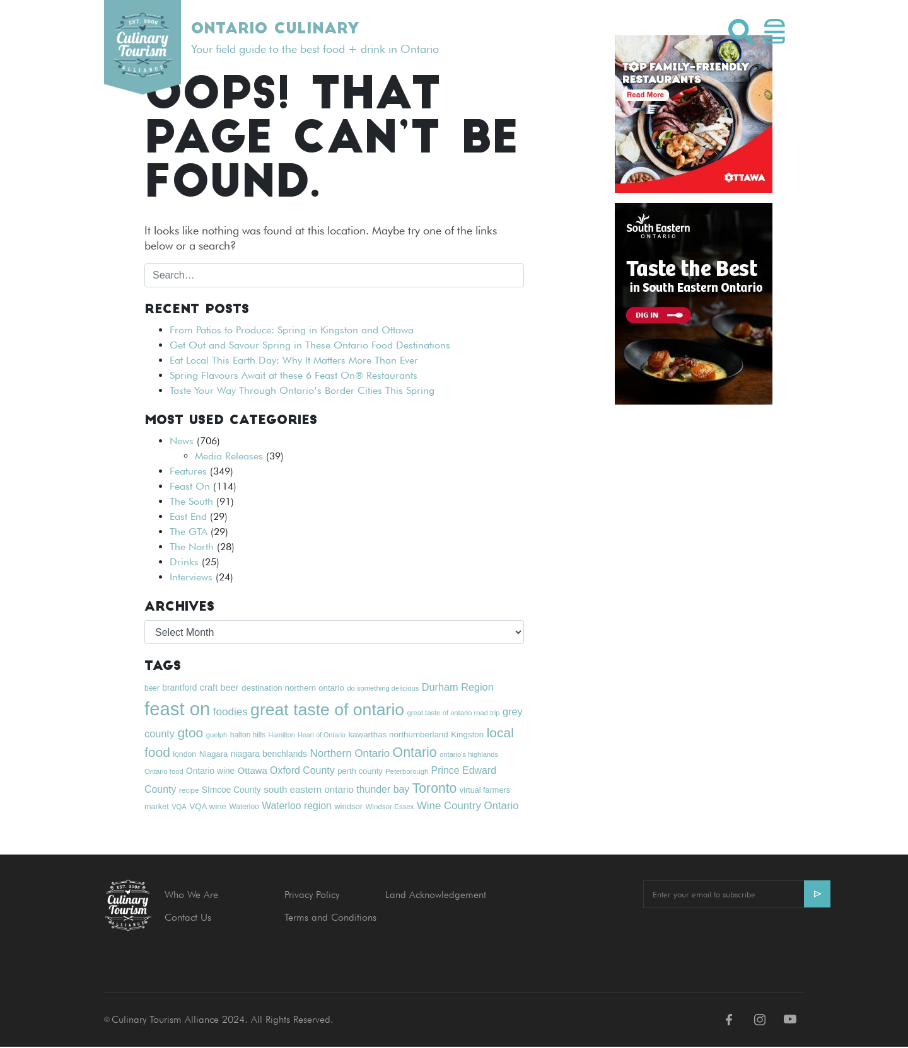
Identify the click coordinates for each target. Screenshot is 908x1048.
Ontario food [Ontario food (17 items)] (163, 771)
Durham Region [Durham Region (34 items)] (458, 687)
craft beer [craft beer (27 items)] (219, 687)
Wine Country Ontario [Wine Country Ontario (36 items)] (468, 806)
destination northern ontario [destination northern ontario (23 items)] (293, 688)
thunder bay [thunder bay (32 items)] (382, 789)
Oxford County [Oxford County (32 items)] (302, 770)
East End (188, 516)
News (182, 441)
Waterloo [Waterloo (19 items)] (244, 806)
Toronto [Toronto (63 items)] (434, 788)
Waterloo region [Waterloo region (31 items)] (297, 805)
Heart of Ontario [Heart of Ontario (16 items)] (322, 735)
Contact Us (188, 917)
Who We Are (191, 895)
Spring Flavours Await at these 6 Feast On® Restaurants (293, 375)
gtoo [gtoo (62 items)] (190, 732)
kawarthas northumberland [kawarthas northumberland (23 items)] (398, 734)
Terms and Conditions (330, 917)
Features (188, 471)
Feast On (190, 486)
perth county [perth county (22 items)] (360, 771)
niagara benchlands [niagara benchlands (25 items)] (269, 754)
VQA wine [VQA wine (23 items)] (207, 806)
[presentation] (739, 942)
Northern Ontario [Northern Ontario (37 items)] (350, 753)
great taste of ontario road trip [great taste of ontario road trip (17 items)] (453, 713)
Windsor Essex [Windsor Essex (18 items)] (389, 806)
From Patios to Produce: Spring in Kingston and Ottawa (292, 330)
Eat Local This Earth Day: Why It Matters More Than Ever (294, 360)
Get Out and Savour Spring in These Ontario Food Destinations (310, 345)
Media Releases (229, 456)
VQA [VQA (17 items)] (179, 806)
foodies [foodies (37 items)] (230, 712)
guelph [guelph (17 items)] (217, 735)
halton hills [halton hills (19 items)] (247, 734)
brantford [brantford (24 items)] (179, 688)
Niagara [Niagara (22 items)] (213, 754)
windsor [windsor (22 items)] (348, 806)
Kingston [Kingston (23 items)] (467, 734)
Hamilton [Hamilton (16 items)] (282, 735)
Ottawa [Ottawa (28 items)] (252, 771)
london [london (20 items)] (184, 754)
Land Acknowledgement (435, 895)
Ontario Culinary (275, 29)
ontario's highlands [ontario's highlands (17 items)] (468, 754)
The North (192, 547)
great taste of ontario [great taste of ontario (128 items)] (327, 709)
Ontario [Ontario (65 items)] (415, 752)
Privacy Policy (311, 895)
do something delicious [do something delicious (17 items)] (383, 688)
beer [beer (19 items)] (152, 688)
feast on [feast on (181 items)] (177, 708)
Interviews (191, 577)
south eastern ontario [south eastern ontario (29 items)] (309, 789)
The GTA (188, 532)
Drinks (184, 562)
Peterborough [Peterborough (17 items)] (406, 771)
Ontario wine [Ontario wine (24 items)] (210, 771)
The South (191, 501)
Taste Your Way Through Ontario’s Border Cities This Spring (302, 390)
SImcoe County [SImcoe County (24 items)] (231, 790)
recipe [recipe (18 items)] (189, 790)
